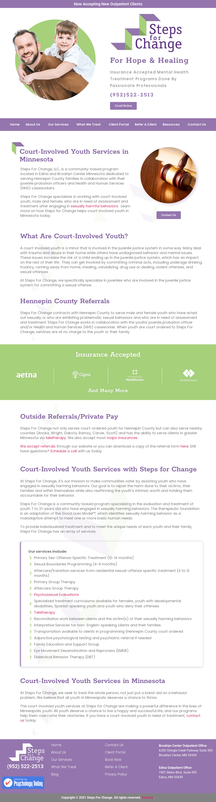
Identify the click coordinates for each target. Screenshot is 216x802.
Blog (54, 774)
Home (15, 124)
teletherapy (56, 437)
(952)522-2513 (132, 94)
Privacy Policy (116, 774)
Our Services (58, 124)
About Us (32, 124)
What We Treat (88, 124)
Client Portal (119, 124)
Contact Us (197, 124)
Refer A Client (146, 124)
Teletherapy (44, 612)
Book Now (113, 759)
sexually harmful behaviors (94, 206)
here (184, 446)
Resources (171, 124)
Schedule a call (63, 451)
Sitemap (148, 797)
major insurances (122, 437)
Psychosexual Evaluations (56, 594)
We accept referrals (38, 446)
